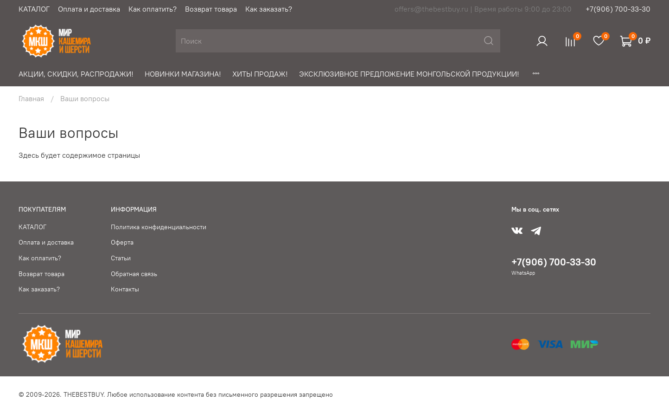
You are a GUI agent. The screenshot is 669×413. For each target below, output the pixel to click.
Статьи (121, 258)
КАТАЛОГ (34, 8)
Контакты (125, 289)
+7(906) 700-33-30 (618, 8)
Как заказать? (268, 8)
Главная (31, 98)
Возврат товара (211, 8)
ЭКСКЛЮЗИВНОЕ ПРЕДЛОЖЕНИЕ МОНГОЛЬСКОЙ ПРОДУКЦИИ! (409, 73)
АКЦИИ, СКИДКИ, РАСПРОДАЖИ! (76, 73)
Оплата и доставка (89, 8)
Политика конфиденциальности (158, 227)
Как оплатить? (152, 8)
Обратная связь (134, 274)
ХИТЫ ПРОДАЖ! (260, 73)
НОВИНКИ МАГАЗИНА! (183, 73)
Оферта (122, 242)
